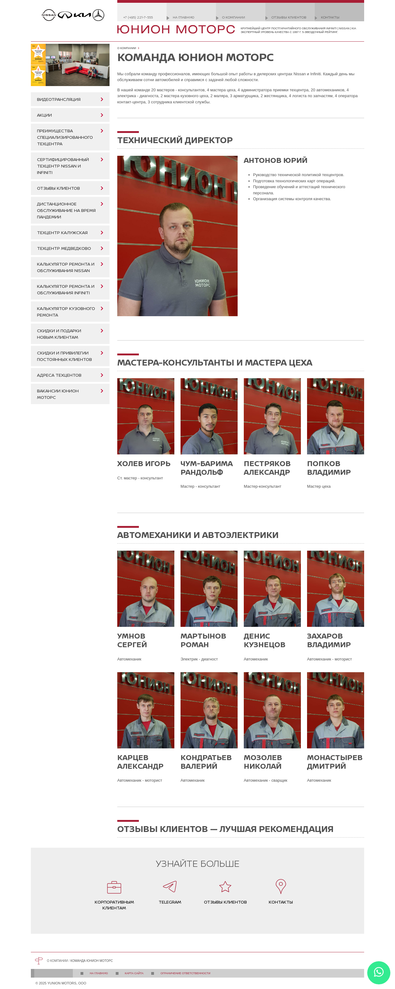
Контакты (330, 17)
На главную (183, 17)
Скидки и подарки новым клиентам (59, 334)
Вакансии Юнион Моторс (58, 394)
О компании (233, 17)
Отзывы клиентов (289, 17)
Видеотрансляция (59, 99)
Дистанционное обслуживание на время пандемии (66, 210)
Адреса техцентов (59, 375)
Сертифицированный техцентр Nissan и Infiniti (63, 165)
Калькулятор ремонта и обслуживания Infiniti (65, 289)
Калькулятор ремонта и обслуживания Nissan (65, 267)
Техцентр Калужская (62, 232)
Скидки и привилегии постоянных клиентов (64, 356)
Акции (44, 115)
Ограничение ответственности (185, 973)
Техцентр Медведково (64, 248)
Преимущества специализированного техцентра (65, 137)
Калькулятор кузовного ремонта (66, 311)
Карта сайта (134, 973)
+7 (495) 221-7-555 (138, 17)
